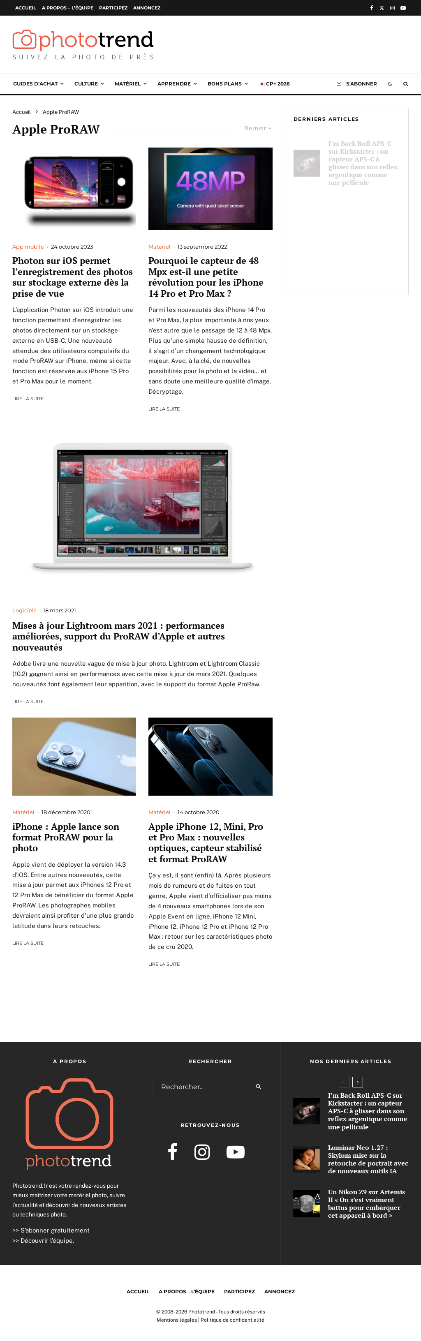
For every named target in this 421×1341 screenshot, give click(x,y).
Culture (86, 84)
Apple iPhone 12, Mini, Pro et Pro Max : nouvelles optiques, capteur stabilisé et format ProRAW (205, 843)
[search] (259, 1087)
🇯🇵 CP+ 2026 (274, 84)
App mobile (28, 246)
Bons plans (225, 84)
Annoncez (146, 8)
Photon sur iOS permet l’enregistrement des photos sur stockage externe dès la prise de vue (72, 277)
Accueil (25, 8)
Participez (113, 8)
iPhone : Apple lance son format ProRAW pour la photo (65, 837)
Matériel (128, 84)
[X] (381, 8)
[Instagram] (392, 8)
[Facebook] (371, 8)
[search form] (201, 1087)
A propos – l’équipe (67, 8)
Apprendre (174, 84)
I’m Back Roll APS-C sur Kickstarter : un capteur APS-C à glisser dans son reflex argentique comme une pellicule (363, 158)
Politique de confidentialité (232, 1320)
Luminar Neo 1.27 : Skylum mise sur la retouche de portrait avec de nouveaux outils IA (360, 214)
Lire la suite (28, 399)
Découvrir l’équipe (47, 1240)
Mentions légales (177, 1320)
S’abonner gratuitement (55, 1230)
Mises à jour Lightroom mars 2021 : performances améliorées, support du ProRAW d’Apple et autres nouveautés (118, 636)
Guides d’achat (35, 84)
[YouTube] (403, 8)
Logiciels (24, 610)
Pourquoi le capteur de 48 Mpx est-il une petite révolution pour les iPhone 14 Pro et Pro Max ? (206, 277)
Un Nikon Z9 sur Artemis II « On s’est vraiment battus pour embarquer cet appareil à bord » (361, 266)
